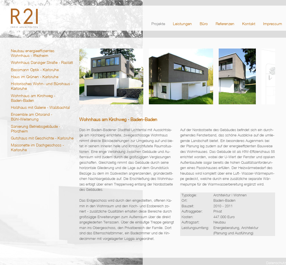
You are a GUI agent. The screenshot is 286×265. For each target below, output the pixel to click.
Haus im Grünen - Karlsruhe (34, 76)
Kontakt (248, 23)
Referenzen (225, 23)
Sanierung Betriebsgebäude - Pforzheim (35, 128)
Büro (204, 23)
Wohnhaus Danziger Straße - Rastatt (42, 62)
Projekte (158, 23)
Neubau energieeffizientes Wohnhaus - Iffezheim (32, 53)
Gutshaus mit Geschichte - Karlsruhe (42, 138)
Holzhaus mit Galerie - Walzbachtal (40, 107)
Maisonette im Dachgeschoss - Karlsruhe (37, 147)
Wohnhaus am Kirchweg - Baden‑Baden (33, 98)
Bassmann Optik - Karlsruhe (35, 69)
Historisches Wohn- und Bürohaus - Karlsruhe (42, 86)
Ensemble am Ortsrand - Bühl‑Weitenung (31, 116)
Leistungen (182, 23)
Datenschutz (276, 263)
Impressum (272, 23)
